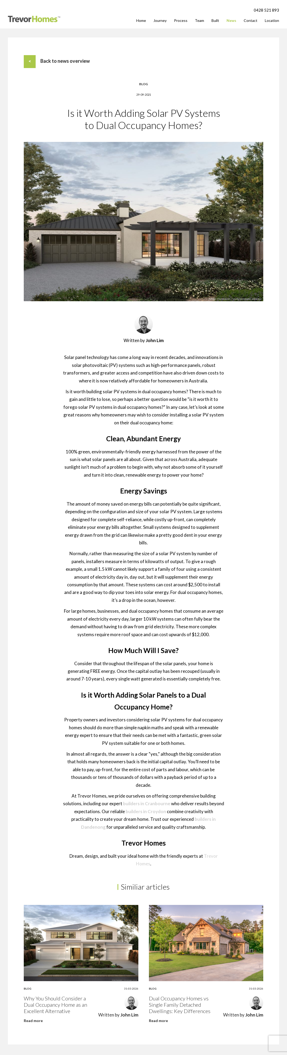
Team (199, 20)
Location (272, 20)
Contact (250, 20)
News (231, 20)
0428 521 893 (266, 10)
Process (180, 20)
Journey (160, 20)
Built (215, 20)
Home (141, 20)
